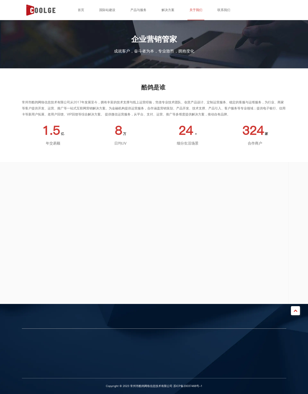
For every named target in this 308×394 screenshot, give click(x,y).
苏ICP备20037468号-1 (187, 386)
